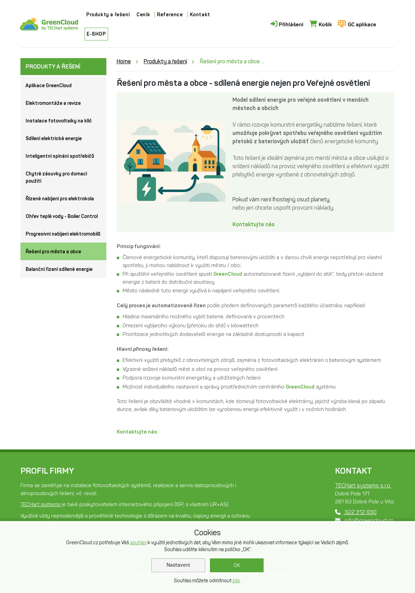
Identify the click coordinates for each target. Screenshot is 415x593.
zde (236, 581)
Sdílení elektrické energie (54, 139)
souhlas (138, 543)
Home (124, 61)
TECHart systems (40, 504)
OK (236, 565)
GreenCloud (227, 274)
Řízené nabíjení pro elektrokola (60, 199)
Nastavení (178, 565)
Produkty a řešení (108, 15)
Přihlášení (287, 24)
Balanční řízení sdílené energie (59, 269)
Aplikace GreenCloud (49, 86)
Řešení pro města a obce (53, 252)
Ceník (143, 15)
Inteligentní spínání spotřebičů (60, 156)
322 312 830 (356, 512)
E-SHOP (96, 34)
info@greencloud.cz (364, 520)
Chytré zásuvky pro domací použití (56, 177)
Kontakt (200, 15)
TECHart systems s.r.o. (363, 485)
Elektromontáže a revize (53, 103)
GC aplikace (357, 24)
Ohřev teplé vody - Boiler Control (62, 216)
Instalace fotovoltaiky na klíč (59, 121)
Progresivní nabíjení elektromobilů (63, 234)
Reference (170, 15)
